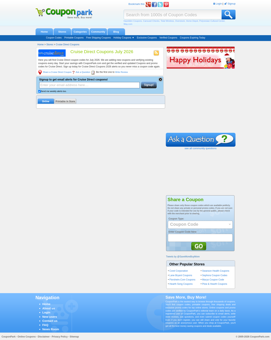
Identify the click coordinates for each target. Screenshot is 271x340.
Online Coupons (27, 336)
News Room (50, 329)
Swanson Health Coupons (215, 271)
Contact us (50, 320)
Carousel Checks (151, 21)
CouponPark (8, 336)
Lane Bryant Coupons (180, 275)
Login (46, 312)
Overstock (180, 21)
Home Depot (192, 21)
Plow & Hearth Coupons (214, 284)
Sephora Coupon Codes (214, 275)
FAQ (45, 325)
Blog (116, 31)
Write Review (121, 72)
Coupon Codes (54, 37)
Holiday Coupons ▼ (123, 37)
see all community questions (200, 148)
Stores (62, 31)
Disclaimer (44, 336)
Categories (80, 31)
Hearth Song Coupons (181, 284)
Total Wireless (167, 21)
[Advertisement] (201, 103)
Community (98, 31)
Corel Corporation (178, 271)
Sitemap (74, 336)
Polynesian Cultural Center (212, 21)
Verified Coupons (168, 37)
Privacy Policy (60, 336)
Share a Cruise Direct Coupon (57, 72)
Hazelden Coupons (133, 21)
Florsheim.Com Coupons (182, 279)
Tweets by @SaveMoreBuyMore (183, 256)
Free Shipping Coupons (98, 37)
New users (49, 316)
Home (44, 31)
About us (48, 308)
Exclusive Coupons (147, 37)
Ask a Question (83, 72)
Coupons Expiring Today (192, 37)
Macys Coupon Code (213, 279)
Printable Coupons (74, 37)
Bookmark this (137, 4)
